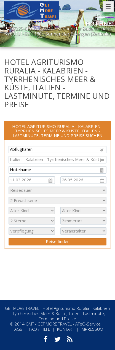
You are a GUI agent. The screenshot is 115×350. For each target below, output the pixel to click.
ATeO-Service (88, 324)
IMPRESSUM (92, 329)
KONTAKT (65, 329)
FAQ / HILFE (39, 329)
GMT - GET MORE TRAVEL (49, 324)
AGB (18, 329)
